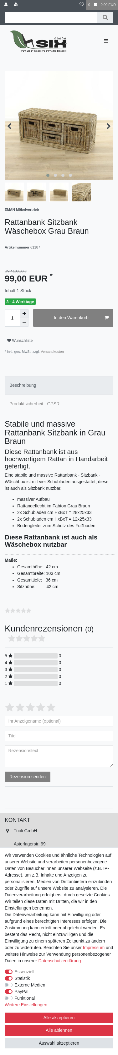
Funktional (25, 998)
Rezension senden (27, 776)
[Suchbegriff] (51, 17)
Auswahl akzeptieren (59, 1043)
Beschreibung (22, 385)
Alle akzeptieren (59, 1017)
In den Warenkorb (81, 318)
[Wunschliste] (81, 5)
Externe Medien (30, 984)
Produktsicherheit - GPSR (34, 403)
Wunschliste (20, 340)
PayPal (21, 991)
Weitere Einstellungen (26, 1004)
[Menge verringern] (24, 322)
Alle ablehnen (59, 1030)
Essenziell (24, 971)
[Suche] (105, 17)
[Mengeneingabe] (12, 318)
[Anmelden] (6, 5)
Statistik (22, 978)
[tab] (59, 385)
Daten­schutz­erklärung (59, 960)
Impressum (94, 947)
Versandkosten (52, 351)
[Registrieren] (17, 5)
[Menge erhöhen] (24, 313)
